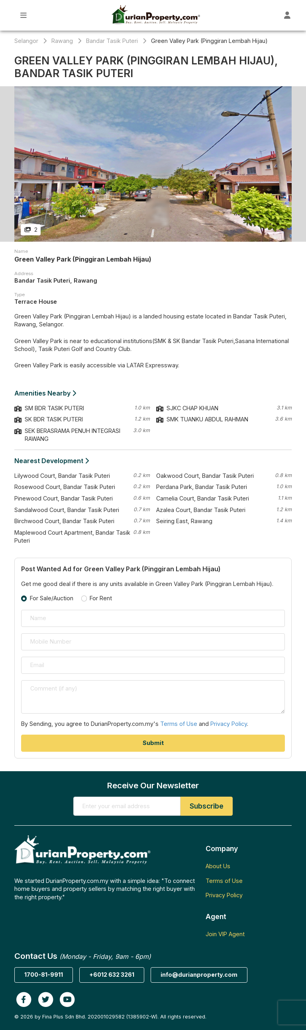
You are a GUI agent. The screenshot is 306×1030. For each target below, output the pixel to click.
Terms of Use (178, 723)
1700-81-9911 (43, 974)
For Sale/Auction (51, 598)
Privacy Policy (228, 723)
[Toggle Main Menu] (23, 15)
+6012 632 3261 (111, 974)
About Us (218, 866)
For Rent (101, 598)
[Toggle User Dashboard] (287, 15)
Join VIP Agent (225, 934)
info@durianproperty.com (199, 974)
